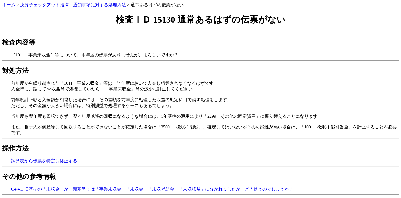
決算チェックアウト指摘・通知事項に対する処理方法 (73, 4)
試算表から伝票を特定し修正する (44, 160)
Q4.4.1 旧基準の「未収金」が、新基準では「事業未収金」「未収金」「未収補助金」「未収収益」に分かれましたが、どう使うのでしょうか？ (152, 189)
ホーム (8, 4)
